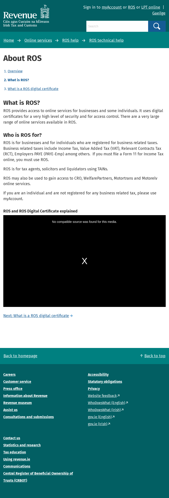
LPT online (150, 7)
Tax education (14, 452)
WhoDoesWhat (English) (106, 403)
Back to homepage (20, 355)
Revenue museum (17, 403)
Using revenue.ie (16, 459)
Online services (38, 40)
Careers (9, 374)
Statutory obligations (105, 382)
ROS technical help (106, 40)
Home (9, 40)
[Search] (117, 26)
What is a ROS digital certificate (33, 89)
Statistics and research (22, 445)
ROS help (70, 40)
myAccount (112, 7)
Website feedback (102, 396)
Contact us (11, 438)
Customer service (17, 382)
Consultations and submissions (28, 417)
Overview (15, 71)
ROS (131, 7)
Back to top (154, 355)
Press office (12, 389)
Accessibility (98, 374)
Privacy (94, 389)
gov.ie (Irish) (97, 424)
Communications (16, 466)
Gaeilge (158, 13)
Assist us (10, 410)
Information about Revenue (25, 396)
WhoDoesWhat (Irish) (104, 410)
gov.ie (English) (100, 417)
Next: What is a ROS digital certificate (36, 315)
